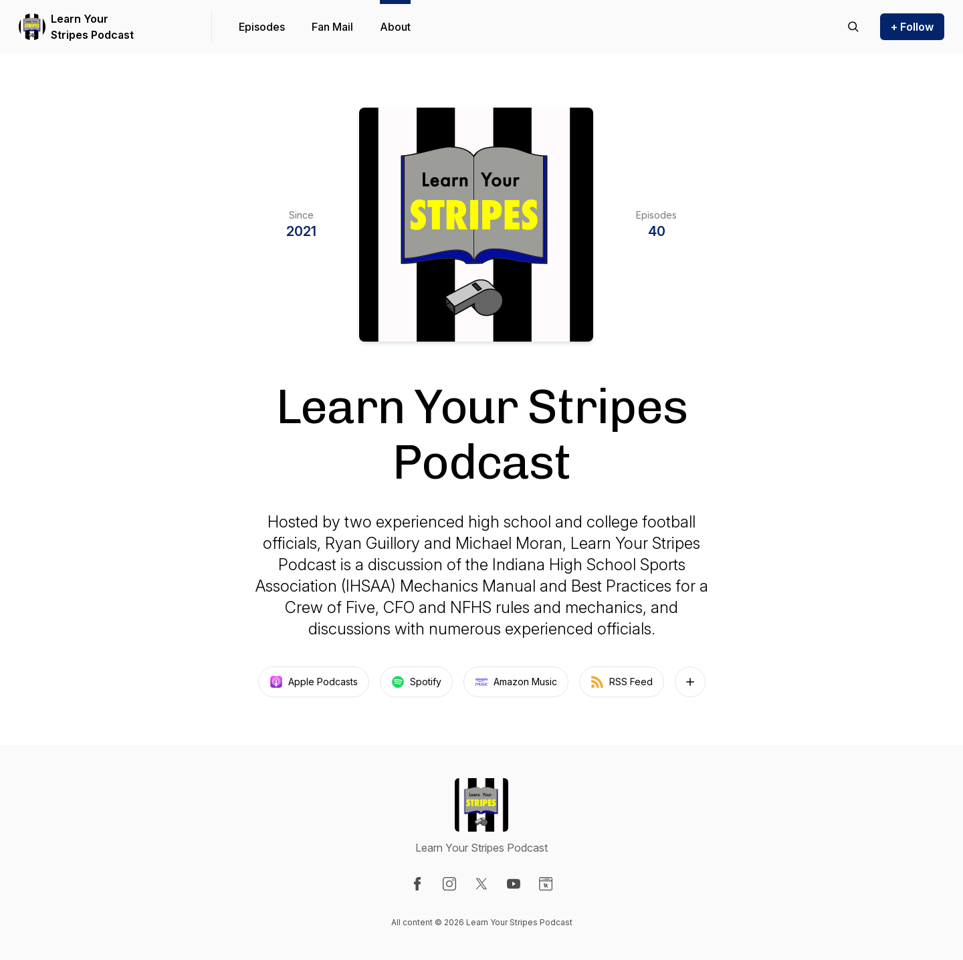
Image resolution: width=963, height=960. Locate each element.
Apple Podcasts (314, 682)
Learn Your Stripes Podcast (92, 26)
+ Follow (912, 26)
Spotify (416, 682)
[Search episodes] (853, 27)
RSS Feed (622, 682)
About (395, 26)
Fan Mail (332, 26)
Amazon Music (516, 682)
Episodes (262, 26)
